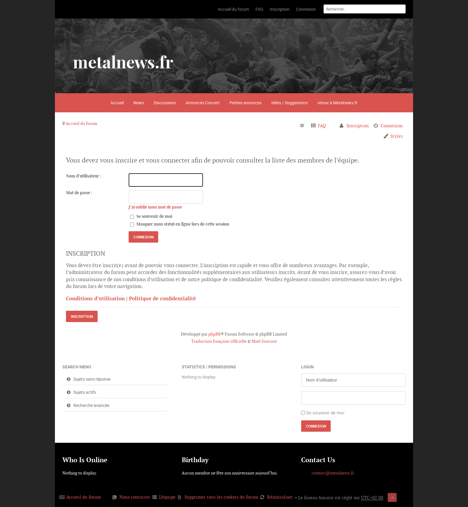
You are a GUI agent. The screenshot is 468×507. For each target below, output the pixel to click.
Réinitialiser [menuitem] (280, 497)
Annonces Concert (203, 102)
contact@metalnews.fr (333, 473)
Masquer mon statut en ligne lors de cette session (179, 224)
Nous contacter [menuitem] (134, 497)
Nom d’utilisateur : (83, 176)
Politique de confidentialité (162, 298)
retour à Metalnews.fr (338, 102)
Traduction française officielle (219, 341)
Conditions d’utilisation (95, 298)
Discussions (165, 102)
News (138, 102)
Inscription (82, 316)
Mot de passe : (79, 192)
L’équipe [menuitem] (167, 497)
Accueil (117, 102)
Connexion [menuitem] (392, 125)
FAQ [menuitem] (322, 125)
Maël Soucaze (264, 341)
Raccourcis (304, 126)
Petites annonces (245, 102)
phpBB (214, 334)
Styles (396, 136)
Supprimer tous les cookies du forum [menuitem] (221, 497)
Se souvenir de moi (151, 216)
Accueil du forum (81, 123)
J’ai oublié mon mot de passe (155, 207)
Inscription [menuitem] (358, 125)
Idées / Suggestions (289, 102)
